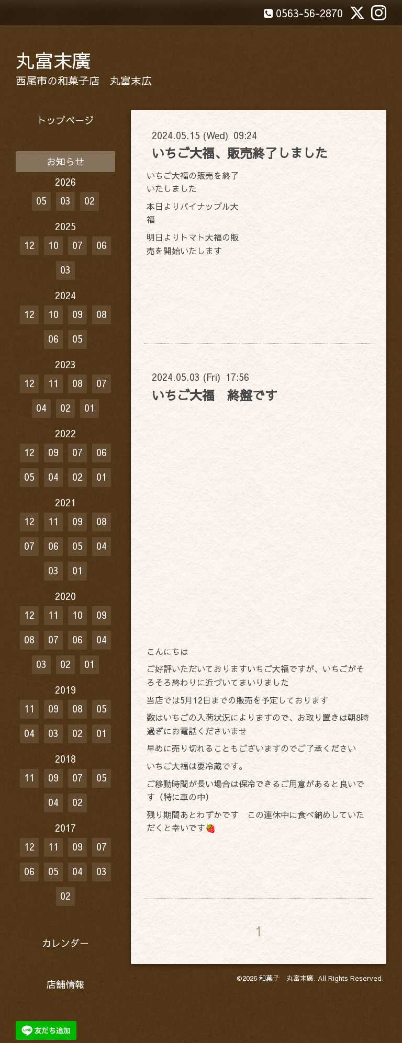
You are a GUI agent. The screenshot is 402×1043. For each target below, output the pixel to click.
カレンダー (65, 942)
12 (29, 245)
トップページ (65, 120)
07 (77, 245)
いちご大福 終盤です (214, 395)
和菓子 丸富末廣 (286, 978)
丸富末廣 (53, 60)
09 (77, 314)
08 (101, 314)
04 (41, 407)
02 (89, 200)
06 (101, 245)
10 (53, 245)
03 (65, 200)
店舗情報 (65, 984)
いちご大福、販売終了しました (240, 153)
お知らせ (65, 161)
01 (89, 407)
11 (53, 383)
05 (41, 200)
